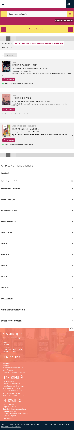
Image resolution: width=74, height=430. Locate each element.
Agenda (6, 340)
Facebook (6, 361)
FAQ (4, 404)
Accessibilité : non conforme (11, 427)
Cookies (6, 414)
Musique (6, 342)
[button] (70, 4)
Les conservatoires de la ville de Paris (56, 424)
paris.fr (3, 424)
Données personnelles (19, 414)
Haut (71, 328)
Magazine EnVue (9, 407)
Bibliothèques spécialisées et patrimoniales (24, 424)
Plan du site (7, 418)
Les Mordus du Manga (11, 393)
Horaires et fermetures (11, 384)
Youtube (6, 365)
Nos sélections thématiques (13, 386)
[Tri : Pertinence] (10, 55)
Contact (11, 404)
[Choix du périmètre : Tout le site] (4, 14)
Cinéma (6, 345)
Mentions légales (9, 416)
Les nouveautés (9, 381)
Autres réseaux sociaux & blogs (14, 368)
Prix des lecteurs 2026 (11, 388)
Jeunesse (6, 347)
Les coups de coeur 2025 (12, 391)
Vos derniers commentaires (13, 395)
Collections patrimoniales (13, 349)
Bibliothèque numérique (12, 352)
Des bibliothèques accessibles (14, 409)
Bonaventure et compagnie (21, 71)
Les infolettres (8, 370)
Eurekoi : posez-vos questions (14, 372)
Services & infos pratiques (12, 338)
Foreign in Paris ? (9, 411)
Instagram (7, 363)
